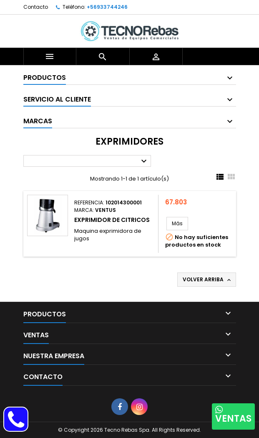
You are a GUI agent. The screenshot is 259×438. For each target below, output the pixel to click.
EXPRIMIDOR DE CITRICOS (112, 220)
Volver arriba (207, 279)
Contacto (35, 6)
